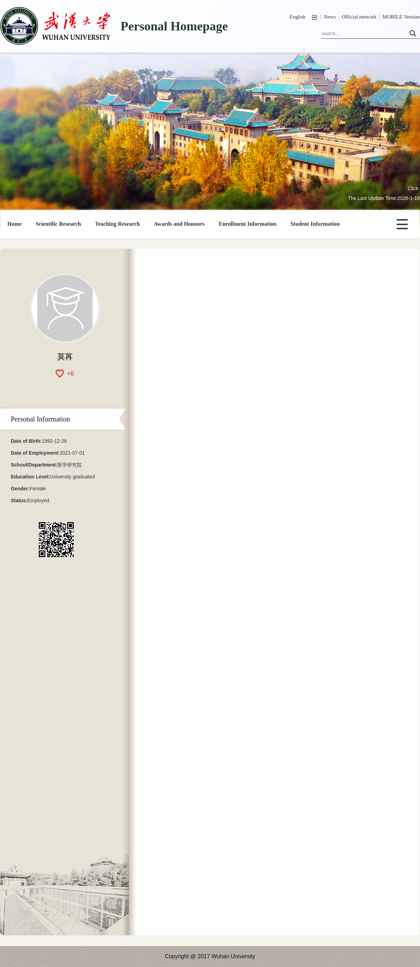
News (330, 17)
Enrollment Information (247, 224)
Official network (359, 17)
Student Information (315, 224)
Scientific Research (58, 224)
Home (14, 224)
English (298, 17)
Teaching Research (117, 224)
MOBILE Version (401, 17)
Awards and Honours (179, 224)
